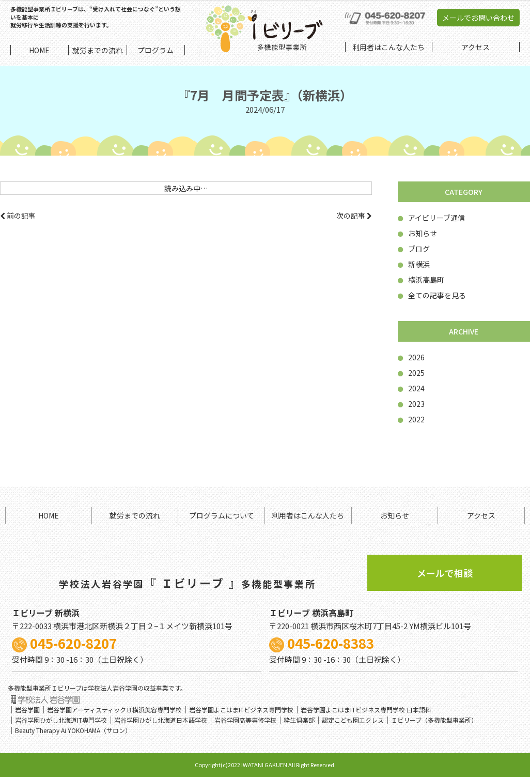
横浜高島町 (421, 280)
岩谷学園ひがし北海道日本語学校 (160, 719)
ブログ (414, 248)
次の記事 (354, 215)
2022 (411, 419)
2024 (411, 388)
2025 (411, 373)
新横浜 (414, 264)
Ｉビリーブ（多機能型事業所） (434, 719)
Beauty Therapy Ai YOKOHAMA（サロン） (73, 730)
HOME (48, 515)
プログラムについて (221, 515)
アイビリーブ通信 (431, 217)
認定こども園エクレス (353, 719)
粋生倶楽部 (299, 719)
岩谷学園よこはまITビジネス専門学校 (241, 709)
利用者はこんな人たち (308, 515)
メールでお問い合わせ (478, 17)
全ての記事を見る (432, 295)
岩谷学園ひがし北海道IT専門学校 (61, 719)
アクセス (481, 515)
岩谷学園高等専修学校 (245, 719)
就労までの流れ (135, 515)
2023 (411, 404)
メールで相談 (445, 573)
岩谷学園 (27, 709)
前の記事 (18, 215)
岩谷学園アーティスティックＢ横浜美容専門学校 (114, 709)
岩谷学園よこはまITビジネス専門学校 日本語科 (366, 709)
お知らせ (417, 233)
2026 (411, 357)
